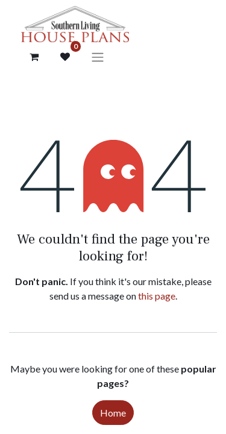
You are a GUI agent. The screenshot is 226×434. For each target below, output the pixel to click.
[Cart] (33, 56)
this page (156, 295)
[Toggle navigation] (97, 56)
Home (113, 412)
